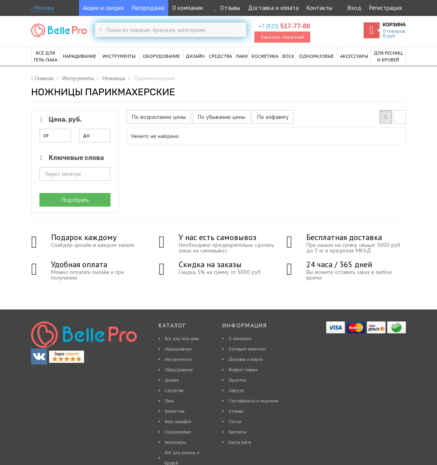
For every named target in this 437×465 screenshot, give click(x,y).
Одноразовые (178, 432)
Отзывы (225, 8)
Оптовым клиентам (247, 349)
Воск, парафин (178, 421)
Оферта (236, 390)
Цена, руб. (59, 119)
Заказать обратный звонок (282, 38)
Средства (174, 390)
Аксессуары (175, 442)
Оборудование (179, 369)
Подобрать (75, 199)
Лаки (169, 401)
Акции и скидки (103, 8)
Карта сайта (239, 442)
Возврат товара (243, 369)
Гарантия (237, 380)
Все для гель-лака (182, 338)
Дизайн (172, 380)
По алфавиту (273, 116)
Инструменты (178, 359)
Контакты (319, 8)
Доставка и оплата (273, 8)
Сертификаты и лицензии (253, 401)
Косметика (175, 411)
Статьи (234, 421)
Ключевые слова (70, 158)
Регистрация (385, 8)
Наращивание (178, 349)
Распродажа (148, 8)
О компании (187, 8)
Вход (354, 8)
